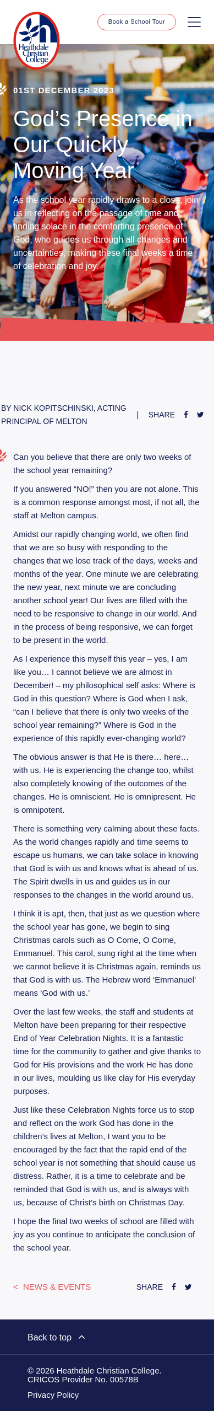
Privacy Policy (53, 1395)
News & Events (56, 1286)
